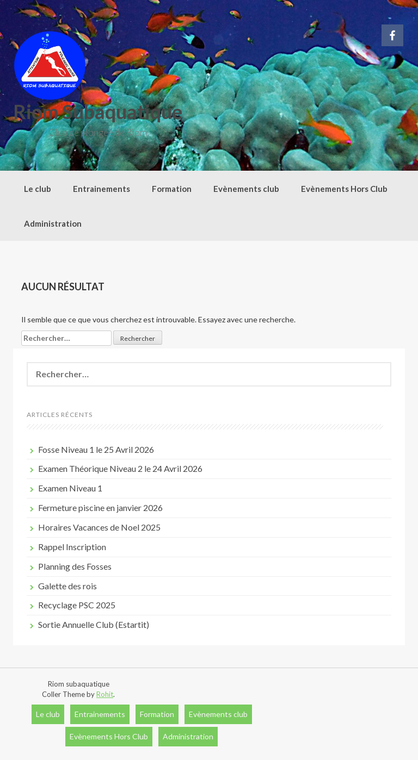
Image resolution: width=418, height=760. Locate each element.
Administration (53, 223)
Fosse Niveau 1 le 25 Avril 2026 (96, 449)
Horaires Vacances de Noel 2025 (99, 527)
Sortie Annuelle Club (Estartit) (93, 624)
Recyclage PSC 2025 (76, 605)
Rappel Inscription (72, 546)
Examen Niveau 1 (70, 488)
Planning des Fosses (75, 566)
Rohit (104, 694)
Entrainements (101, 189)
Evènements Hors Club (344, 189)
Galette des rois (67, 586)
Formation (172, 189)
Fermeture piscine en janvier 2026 (100, 507)
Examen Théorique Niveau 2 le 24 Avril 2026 (120, 468)
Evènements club (246, 189)
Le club (37, 189)
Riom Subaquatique (97, 111)
